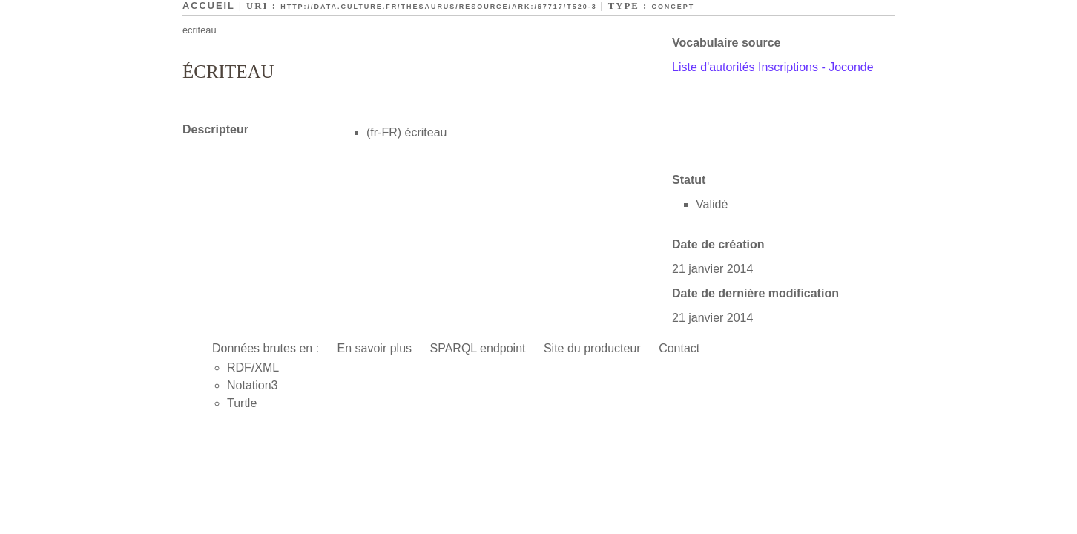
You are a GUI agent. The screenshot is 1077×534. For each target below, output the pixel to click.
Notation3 (252, 385)
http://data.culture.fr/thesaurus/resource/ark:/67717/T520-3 (438, 6)
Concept (672, 6)
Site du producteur (592, 348)
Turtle (242, 403)
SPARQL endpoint (478, 348)
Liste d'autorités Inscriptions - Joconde (773, 67)
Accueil (208, 5)
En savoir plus (374, 348)
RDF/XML (253, 367)
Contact (679, 348)
